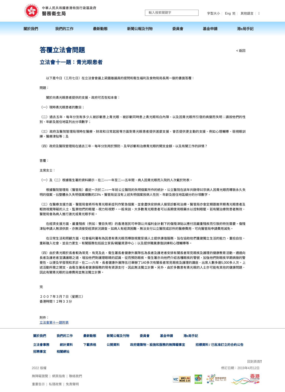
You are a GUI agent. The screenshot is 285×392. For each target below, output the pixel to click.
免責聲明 (72, 384)
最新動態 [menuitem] (100, 29)
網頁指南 (58, 376)
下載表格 (89, 344)
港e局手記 (190, 336)
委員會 (144, 336)
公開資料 (113, 344)
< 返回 (241, 50)
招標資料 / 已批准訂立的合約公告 (219, 344)
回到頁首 (254, 361)
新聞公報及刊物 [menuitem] (139, 29)
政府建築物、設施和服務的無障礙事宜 (157, 344)
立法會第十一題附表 (54, 322)
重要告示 (38, 384)
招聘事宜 (39, 351)
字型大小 (213, 13)
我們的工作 (65, 336)
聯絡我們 (75, 376)
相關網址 (63, 351)
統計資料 (66, 344)
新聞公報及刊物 (118, 336)
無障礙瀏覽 (40, 376)
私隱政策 (55, 384)
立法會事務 (41, 344)
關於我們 (39, 336)
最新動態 (89, 336)
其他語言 (247, 13)
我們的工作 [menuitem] (64, 29)
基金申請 (166, 336)
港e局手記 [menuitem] (245, 29)
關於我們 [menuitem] (30, 29)
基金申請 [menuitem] (210, 29)
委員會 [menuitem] (177, 29)
